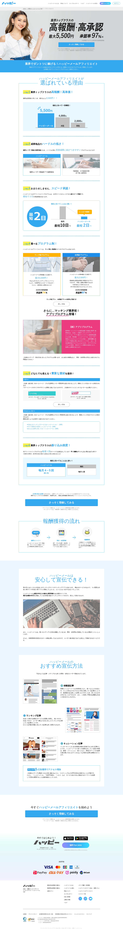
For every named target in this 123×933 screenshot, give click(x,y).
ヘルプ (82, 3)
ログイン (116, 3)
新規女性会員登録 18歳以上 (53, 885)
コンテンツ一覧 (82, 894)
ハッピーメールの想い (92, 3)
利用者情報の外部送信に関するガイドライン (63, 914)
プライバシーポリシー (33, 914)
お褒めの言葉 (67, 899)
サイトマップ (89, 914)
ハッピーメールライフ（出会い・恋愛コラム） (89, 888)
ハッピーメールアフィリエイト (85, 891)
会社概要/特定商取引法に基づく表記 (46, 914)
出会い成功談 (67, 896)
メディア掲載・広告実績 (84, 885)
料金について (64, 3)
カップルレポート (74, 3)
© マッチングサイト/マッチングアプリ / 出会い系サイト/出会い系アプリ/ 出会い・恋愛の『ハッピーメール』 (61, 928)
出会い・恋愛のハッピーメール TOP (33, 8)
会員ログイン (50, 891)
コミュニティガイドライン (79, 914)
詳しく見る (61, 304)
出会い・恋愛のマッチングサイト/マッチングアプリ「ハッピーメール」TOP (31, 890)
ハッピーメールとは (53, 3)
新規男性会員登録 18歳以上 (53, 888)
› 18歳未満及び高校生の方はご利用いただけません (75, 850)
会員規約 (24, 914)
